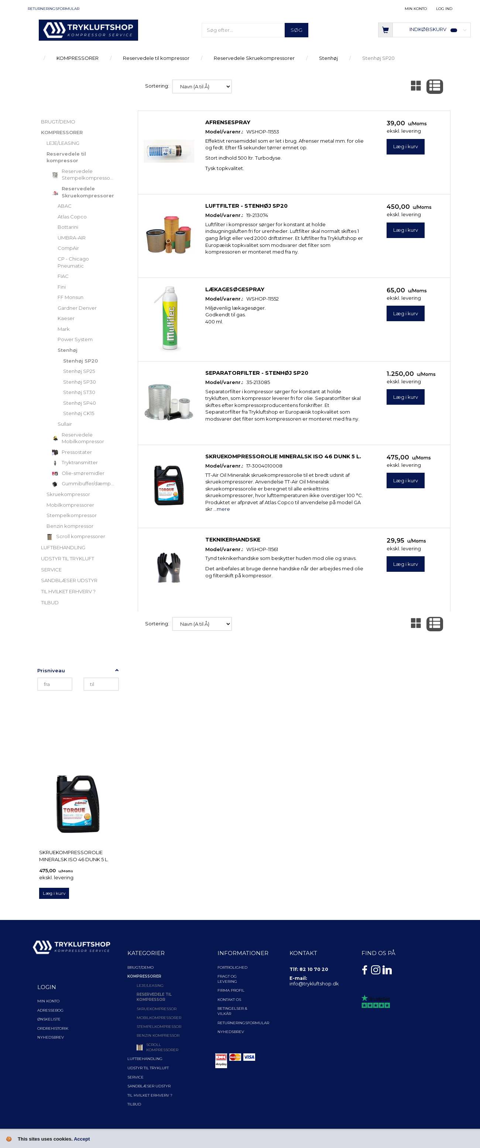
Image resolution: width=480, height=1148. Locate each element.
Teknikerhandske (232, 539)
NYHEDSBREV (230, 1031)
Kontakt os (229, 999)
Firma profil (230, 990)
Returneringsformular (53, 8)
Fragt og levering (227, 979)
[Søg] (296, 30)
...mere (221, 509)
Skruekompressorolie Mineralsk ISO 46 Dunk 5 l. (74, 855)
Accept (82, 1139)
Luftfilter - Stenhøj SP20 (246, 206)
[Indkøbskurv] (424, 29)
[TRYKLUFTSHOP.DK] (88, 30)
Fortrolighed (232, 967)
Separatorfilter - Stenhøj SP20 (256, 373)
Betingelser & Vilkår (232, 1011)
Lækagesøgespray (234, 289)
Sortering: (157, 86)
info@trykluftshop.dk (314, 983)
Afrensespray (227, 122)
